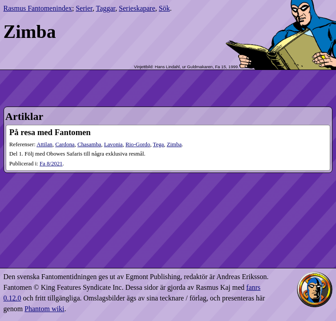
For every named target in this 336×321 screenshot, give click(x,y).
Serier (84, 8)
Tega (158, 144)
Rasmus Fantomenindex (38, 8)
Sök (164, 8)
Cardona (64, 144)
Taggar (106, 8)
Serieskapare (137, 8)
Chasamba (89, 144)
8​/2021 (51, 163)
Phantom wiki (44, 309)
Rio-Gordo (137, 144)
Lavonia (113, 144)
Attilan (44, 144)
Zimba (174, 144)
